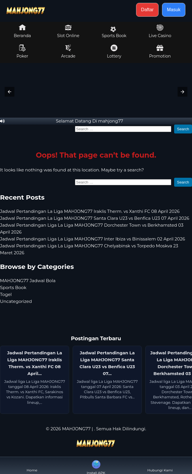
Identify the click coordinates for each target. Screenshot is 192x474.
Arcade (68, 51)
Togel (6, 294)
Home (32, 465)
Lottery (114, 51)
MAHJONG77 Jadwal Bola (28, 280)
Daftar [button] (147, 9)
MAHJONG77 (76, 428)
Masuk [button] (173, 9)
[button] (9, 92)
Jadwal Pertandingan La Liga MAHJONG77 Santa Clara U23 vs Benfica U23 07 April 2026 (94, 218)
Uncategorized (16, 301)
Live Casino (160, 31)
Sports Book (114, 32)
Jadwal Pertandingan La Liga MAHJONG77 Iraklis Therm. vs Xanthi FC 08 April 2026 (90, 211)
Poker (22, 51)
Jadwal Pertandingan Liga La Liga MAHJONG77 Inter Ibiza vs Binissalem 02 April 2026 (92, 239)
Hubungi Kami (160, 465)
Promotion (160, 51)
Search (183, 129)
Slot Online (68, 31)
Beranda (22, 31)
